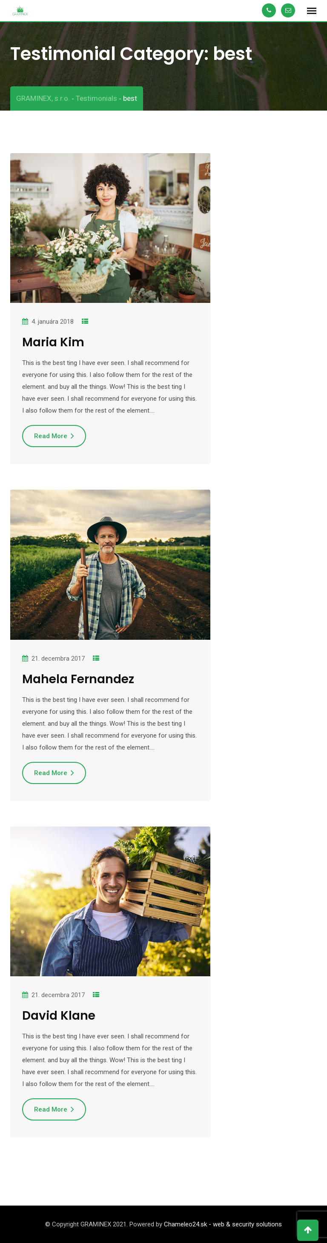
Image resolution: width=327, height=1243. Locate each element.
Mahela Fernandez (78, 679)
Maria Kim (53, 342)
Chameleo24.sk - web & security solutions (223, 1224)
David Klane (58, 1015)
